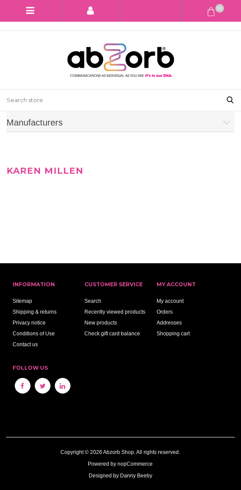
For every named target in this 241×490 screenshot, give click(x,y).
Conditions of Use (34, 333)
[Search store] (109, 100)
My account (170, 301)
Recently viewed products (114, 311)
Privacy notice (29, 322)
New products (100, 322)
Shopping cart (173, 333)
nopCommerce (135, 463)
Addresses (169, 322)
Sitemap (22, 301)
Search (92, 301)
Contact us (25, 344)
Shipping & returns (35, 311)
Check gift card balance (112, 333)
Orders (165, 311)
